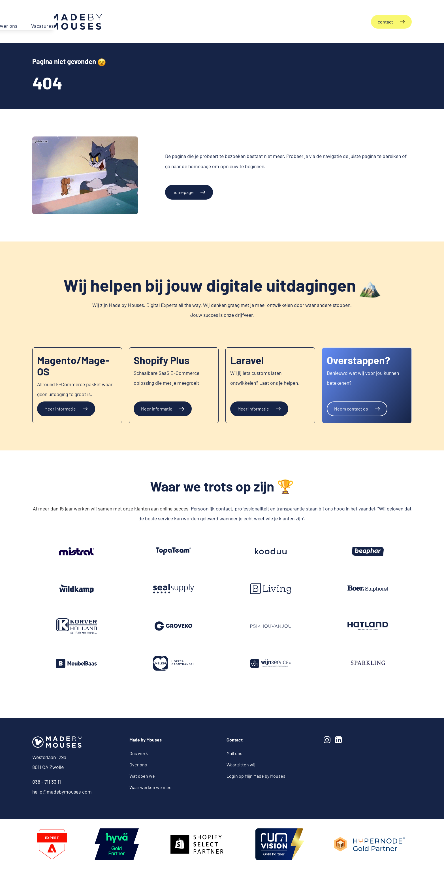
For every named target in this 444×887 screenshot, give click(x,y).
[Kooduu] (270, 551)
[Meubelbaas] (76, 663)
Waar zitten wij (241, 764)
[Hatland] (367, 626)
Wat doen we (142, 775)
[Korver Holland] (76, 626)
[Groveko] (76, 551)
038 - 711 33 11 (46, 781)
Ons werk (138, 753)
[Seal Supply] (173, 588)
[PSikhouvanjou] (270, 626)
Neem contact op (351, 408)
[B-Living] (270, 588)
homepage (183, 191)
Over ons (138, 764)
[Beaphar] (367, 551)
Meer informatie (60, 408)
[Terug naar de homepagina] (67, 21)
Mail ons (234, 753)
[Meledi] (173, 663)
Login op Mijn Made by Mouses (256, 775)
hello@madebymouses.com (62, 791)
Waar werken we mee (150, 787)
